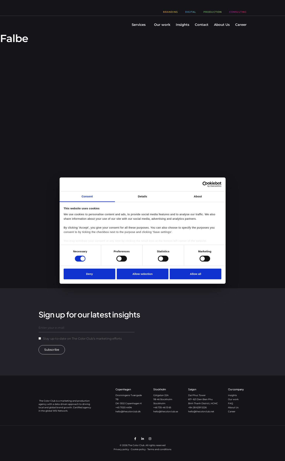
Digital (190, 12)
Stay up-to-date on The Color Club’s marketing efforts (82, 338)
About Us (222, 25)
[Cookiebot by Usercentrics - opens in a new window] (205, 184)
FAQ (230, 403)
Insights (182, 25)
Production (212, 12)
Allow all (195, 273)
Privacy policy (121, 449)
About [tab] (198, 196)
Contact (201, 25)
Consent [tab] (87, 196)
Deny (89, 273)
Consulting (238, 12)
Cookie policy (138, 449)
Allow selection (142, 273)
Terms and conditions (159, 449)
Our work (162, 25)
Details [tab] (142, 196)
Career (241, 25)
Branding (170, 12)
